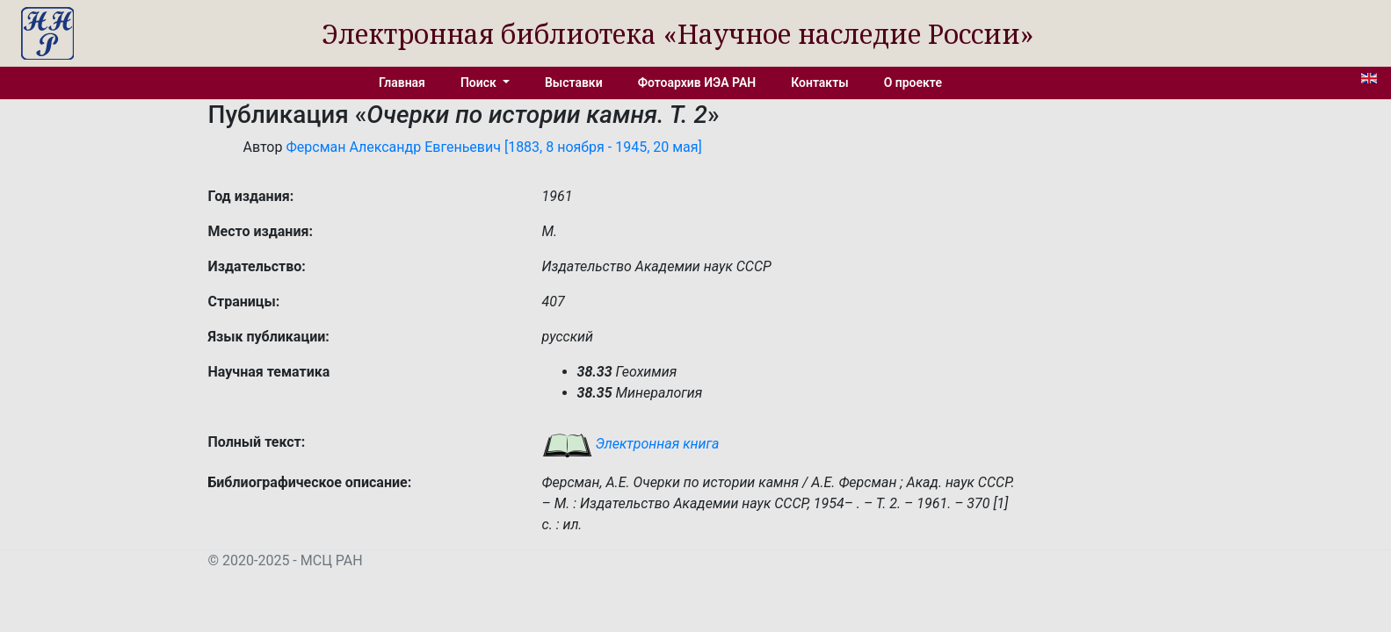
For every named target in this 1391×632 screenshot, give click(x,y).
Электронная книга (631, 443)
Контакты (819, 82)
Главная (402, 82)
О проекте (913, 82)
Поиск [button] (479, 82)
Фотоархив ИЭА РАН (697, 82)
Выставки (574, 82)
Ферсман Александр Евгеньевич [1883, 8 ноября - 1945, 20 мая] (493, 147)
